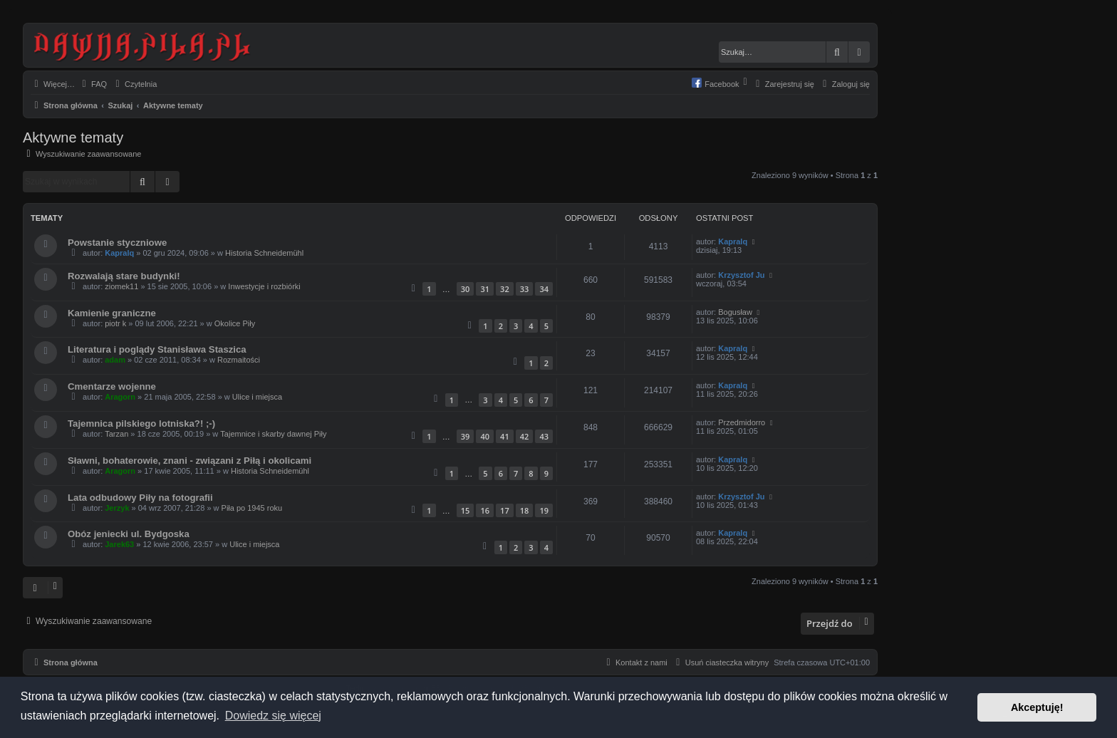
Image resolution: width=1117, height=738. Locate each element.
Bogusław (735, 312)
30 (465, 289)
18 (524, 510)
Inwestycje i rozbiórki (264, 286)
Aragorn (120, 397)
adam (115, 359)
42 (524, 436)
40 (484, 436)
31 (484, 289)
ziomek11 (121, 286)
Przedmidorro (741, 422)
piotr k (115, 323)
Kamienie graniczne (112, 313)
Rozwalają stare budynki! (124, 276)
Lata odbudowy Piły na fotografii (140, 497)
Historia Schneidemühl (264, 253)
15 (465, 510)
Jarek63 (119, 544)
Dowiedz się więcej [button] (273, 716)
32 (504, 289)
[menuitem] (92, 84)
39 (465, 436)
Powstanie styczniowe (117, 242)
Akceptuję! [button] (1037, 707)
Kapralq (119, 253)
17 (504, 510)
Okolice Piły (234, 323)
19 (544, 510)
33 (524, 289)
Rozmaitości (238, 359)
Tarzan (116, 434)
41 (504, 436)
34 (544, 289)
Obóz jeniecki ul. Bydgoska (128, 534)
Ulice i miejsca (257, 397)
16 (484, 510)
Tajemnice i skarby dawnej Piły (273, 434)
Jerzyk (117, 508)
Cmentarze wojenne (112, 386)
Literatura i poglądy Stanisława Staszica (157, 349)
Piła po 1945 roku (252, 508)
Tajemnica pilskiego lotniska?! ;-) (141, 423)
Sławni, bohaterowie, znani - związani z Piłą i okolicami (189, 460)
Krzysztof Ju (741, 275)
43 (544, 436)
